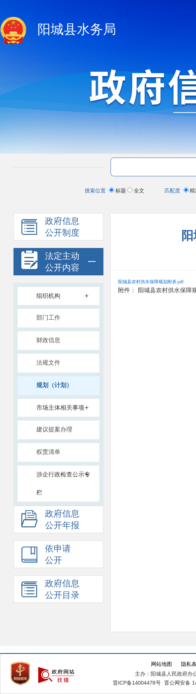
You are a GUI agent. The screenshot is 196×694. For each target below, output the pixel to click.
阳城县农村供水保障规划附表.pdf (151, 281)
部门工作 (48, 317)
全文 (135, 191)
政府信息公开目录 (50, 590)
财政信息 (48, 340)
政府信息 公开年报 (50, 521)
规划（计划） (54, 385)
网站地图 (161, 664)
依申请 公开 (46, 556)
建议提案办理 (54, 429)
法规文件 (48, 362)
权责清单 (48, 452)
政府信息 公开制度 (50, 228)
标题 (118, 191)
